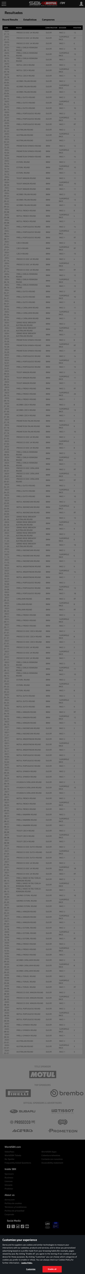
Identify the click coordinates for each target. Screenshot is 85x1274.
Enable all (52, 1269)
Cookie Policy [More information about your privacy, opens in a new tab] (26, 1263)
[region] (42, 1254)
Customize (30, 1269)
